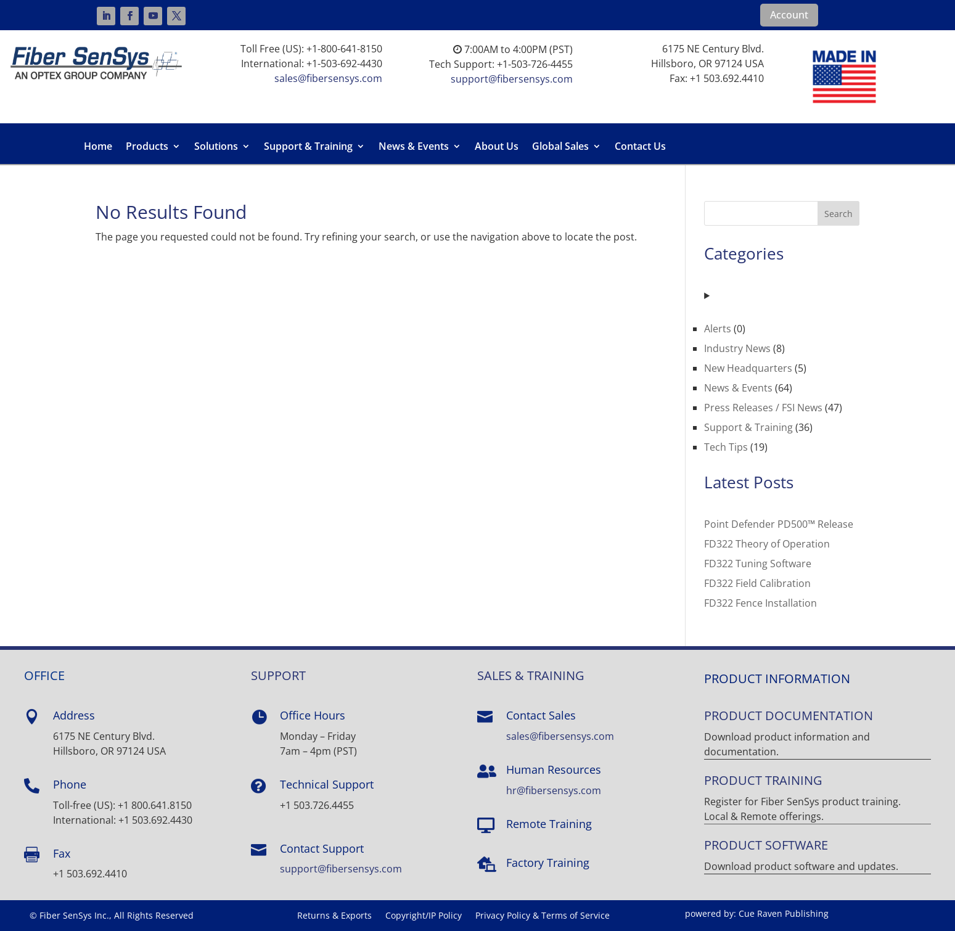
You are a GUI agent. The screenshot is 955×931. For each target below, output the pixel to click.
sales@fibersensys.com (328, 78)
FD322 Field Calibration (757, 583)
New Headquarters (748, 368)
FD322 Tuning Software (757, 563)
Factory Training (547, 862)
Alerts (717, 328)
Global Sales (560, 147)
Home (98, 147)
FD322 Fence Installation (760, 603)
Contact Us (640, 147)
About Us (496, 147)
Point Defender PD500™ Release (778, 524)
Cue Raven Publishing (784, 913)
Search (838, 213)
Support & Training (308, 147)
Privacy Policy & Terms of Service (542, 916)
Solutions (216, 147)
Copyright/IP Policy (423, 916)
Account (789, 15)
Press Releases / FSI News (763, 407)
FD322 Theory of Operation (767, 544)
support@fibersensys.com (512, 79)
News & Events (414, 147)
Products (147, 147)
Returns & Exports (334, 916)
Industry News (737, 348)
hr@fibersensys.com (553, 790)
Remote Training (549, 823)
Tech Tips (726, 447)
